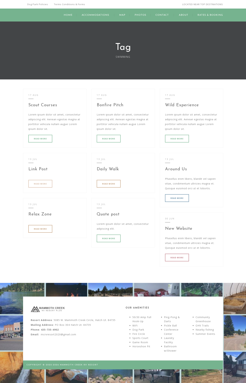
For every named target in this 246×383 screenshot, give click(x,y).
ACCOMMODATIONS (95, 15)
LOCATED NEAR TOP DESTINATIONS (202, 4)
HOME (68, 15)
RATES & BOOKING (210, 15)
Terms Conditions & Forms (69, 4)
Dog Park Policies (37, 4)
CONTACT (162, 15)
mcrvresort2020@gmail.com (58, 334)
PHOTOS (140, 15)
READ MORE (40, 138)
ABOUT (183, 15)
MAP (122, 15)
